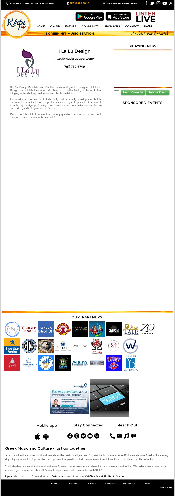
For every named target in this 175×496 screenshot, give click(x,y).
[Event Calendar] (133, 92)
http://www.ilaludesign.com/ (74, 58)
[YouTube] (90, 436)
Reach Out (127, 425)
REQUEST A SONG (79, 3)
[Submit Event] (157, 92)
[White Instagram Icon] (158, 3)
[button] (122, 3)
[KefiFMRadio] (83, 436)
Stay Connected (88, 425)
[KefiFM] (70, 436)
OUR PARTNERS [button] (86, 317)
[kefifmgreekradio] (76, 436)
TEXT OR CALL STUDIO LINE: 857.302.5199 (31, 3)
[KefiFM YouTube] (164, 3)
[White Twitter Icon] (152, 3)
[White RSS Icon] (170, 3)
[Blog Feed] (96, 436)
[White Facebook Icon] (146, 3)
